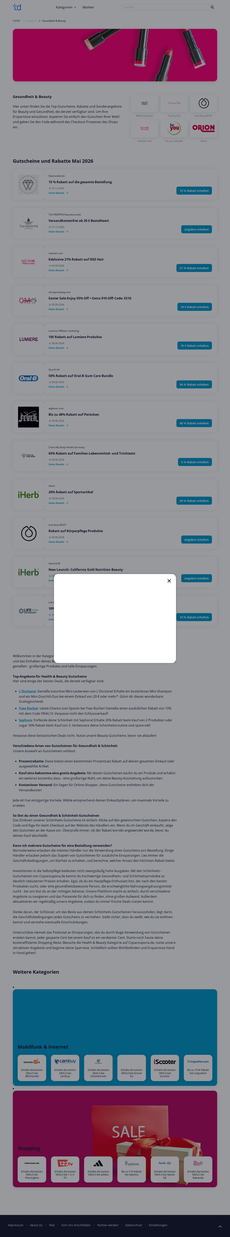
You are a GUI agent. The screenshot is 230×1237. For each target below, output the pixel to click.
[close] (169, 580)
